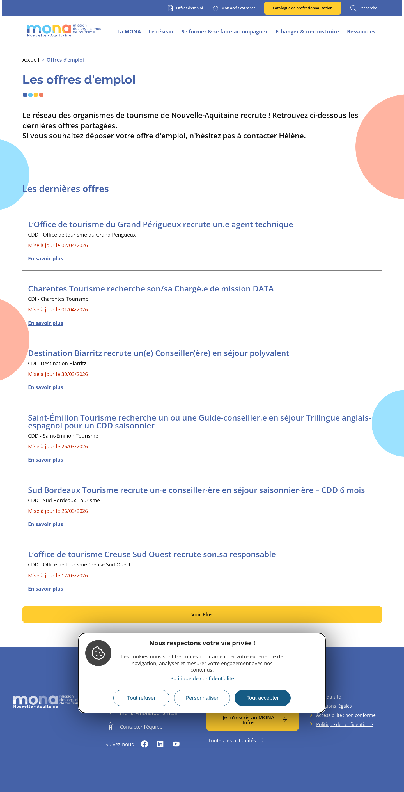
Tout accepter (262, 698)
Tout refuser (141, 698)
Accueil (30, 59)
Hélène (291, 135)
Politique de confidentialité (202, 678)
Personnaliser (201, 698)
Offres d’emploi (65, 59)
